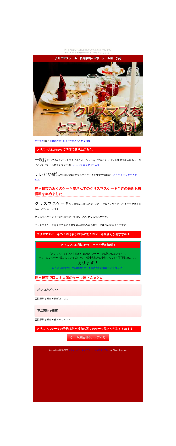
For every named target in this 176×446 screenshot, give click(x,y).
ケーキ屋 (39, 141)
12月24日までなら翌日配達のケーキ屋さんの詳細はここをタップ (87, 267)
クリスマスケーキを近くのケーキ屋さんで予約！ (89, 350)
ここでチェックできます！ (87, 164)
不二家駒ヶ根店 (47, 310)
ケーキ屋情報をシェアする (88, 337)
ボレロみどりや (47, 289)
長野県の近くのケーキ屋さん (64, 141)
